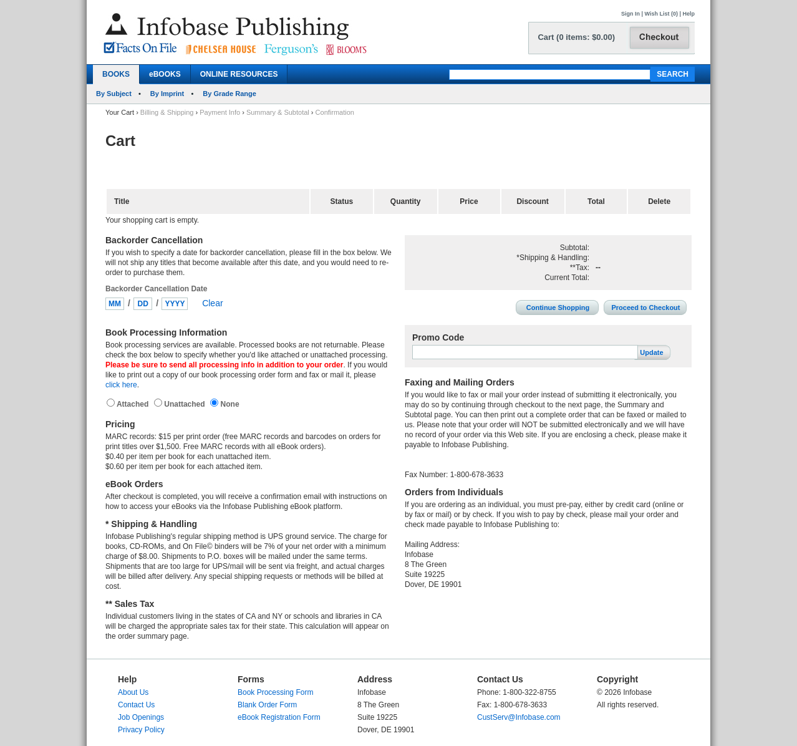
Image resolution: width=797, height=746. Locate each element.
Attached (134, 404)
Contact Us (136, 704)
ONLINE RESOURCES (239, 74)
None (228, 404)
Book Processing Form (275, 692)
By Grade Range (229, 93)
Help (688, 14)
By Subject (114, 93)
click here (121, 384)
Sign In (630, 14)
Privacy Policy (141, 729)
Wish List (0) (661, 14)
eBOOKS (165, 74)
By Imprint (167, 93)
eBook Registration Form (279, 717)
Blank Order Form (267, 704)
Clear (212, 303)
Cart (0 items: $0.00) (576, 37)
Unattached (185, 404)
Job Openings (141, 717)
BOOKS (116, 74)
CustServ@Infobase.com (519, 717)
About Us (133, 692)
